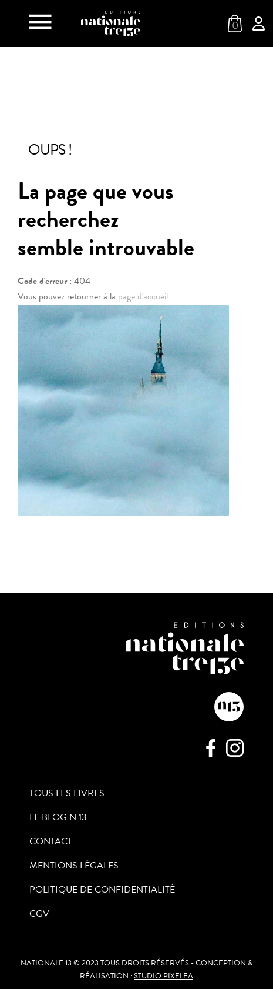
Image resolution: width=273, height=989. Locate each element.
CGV (39, 914)
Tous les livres (67, 793)
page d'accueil (143, 296)
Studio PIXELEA (163, 976)
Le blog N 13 (58, 817)
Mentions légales (74, 865)
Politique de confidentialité (102, 890)
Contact (50, 841)
